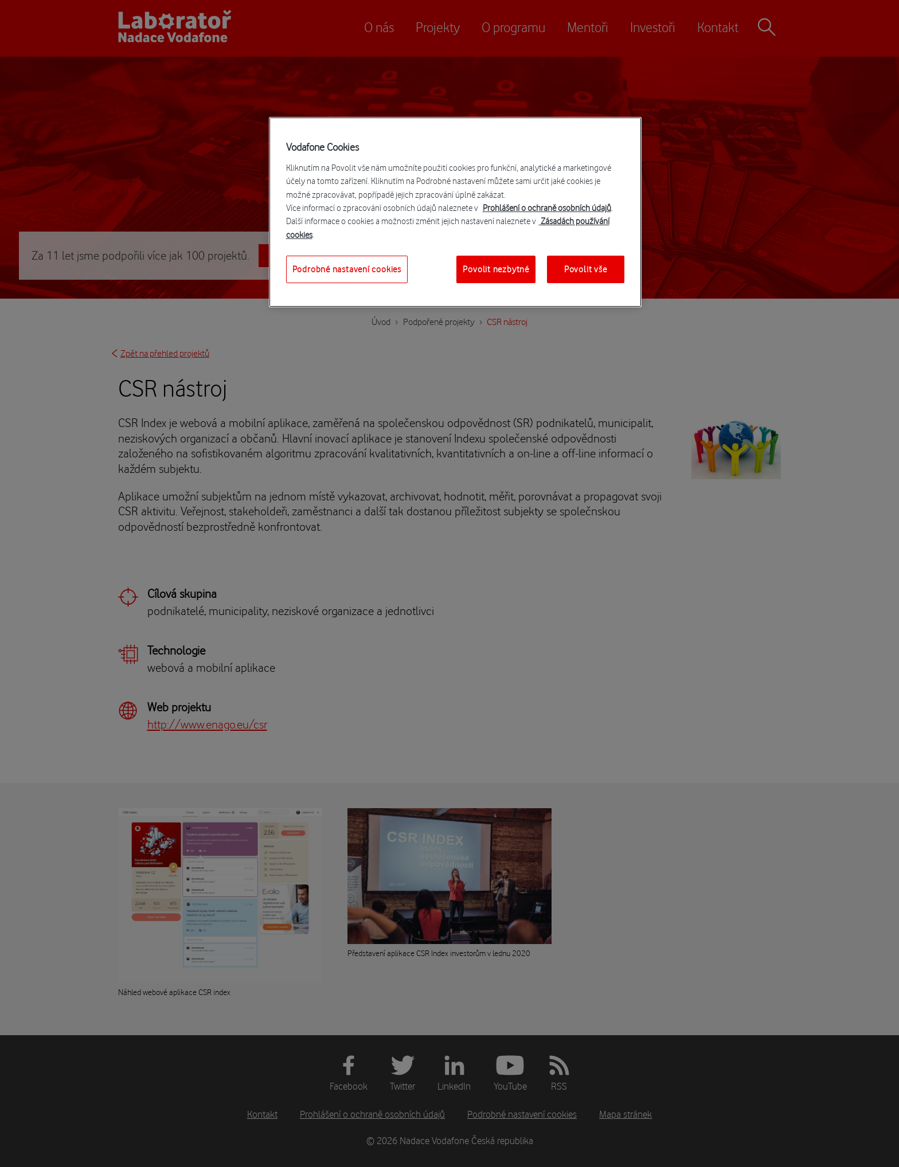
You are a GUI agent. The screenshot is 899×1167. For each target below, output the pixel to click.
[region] (455, 212)
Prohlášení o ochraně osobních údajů (547, 208)
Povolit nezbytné (496, 269)
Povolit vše (585, 269)
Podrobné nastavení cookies (346, 269)
